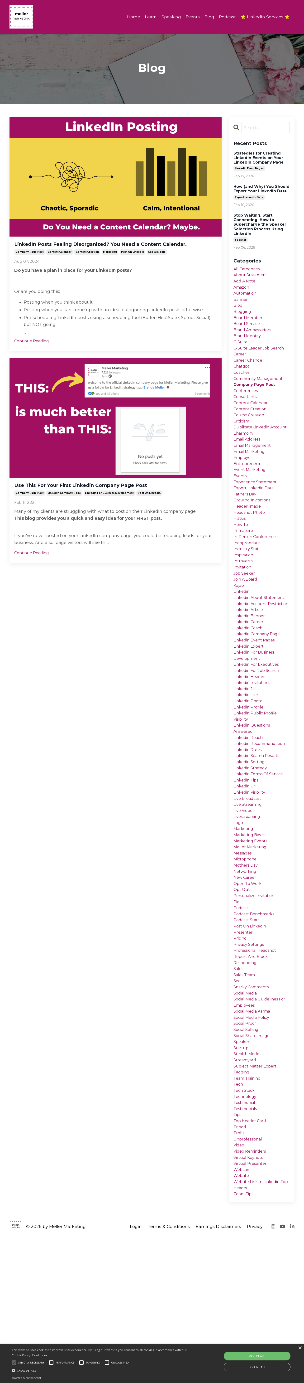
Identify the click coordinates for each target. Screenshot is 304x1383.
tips (237, 1249)
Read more (39, 1355)
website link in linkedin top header (259, 1328)
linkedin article (250, 674)
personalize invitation (256, 1002)
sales (239, 1084)
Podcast (226, 16)
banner (241, 304)
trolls (239, 1269)
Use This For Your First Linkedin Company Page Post (111, 498)
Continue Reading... (32, 352)
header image (248, 544)
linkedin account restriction (252, 664)
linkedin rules (249, 838)
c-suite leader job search (261, 359)
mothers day (247, 968)
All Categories (248, 270)
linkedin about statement (249, 650)
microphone (246, 961)
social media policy (254, 1139)
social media (157, 263)
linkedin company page (64, 507)
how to (241, 564)
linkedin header (251, 749)
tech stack (245, 1221)
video (239, 1283)
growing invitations (254, 537)
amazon (242, 290)
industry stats (248, 591)
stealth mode (247, 1180)
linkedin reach (250, 817)
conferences (246, 407)
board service (248, 331)
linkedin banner (251, 681)
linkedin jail (246, 763)
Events (191, 16)
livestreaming (248, 913)
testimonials (247, 1242)
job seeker (245, 619)
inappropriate (248, 585)
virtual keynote (250, 1297)
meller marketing (251, 948)
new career (246, 982)
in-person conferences (257, 578)
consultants (246, 414)
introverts (243, 605)
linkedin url (246, 879)
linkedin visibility (252, 886)
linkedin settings (252, 852)
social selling (247, 1153)
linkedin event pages (249, 169)
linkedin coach (250, 694)
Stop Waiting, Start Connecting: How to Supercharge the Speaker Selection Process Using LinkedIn (259, 225)
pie (236, 1009)
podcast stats (248, 1030)
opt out (242, 995)
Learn (148, 16)
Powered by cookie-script (26, 1378)
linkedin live (247, 769)
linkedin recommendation (252, 828)
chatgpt (242, 379)
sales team (245, 1091)
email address (248, 468)
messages (244, 954)
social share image (254, 1160)
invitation (243, 612)
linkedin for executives (258, 735)
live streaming (249, 900)
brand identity (248, 345)
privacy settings (250, 1057)
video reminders (252, 1290)
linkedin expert (250, 715)
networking (246, 975)
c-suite (241, 352)
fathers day (246, 530)
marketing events (252, 941)
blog (238, 311)
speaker (240, 240)
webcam (243, 1310)
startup (241, 1173)
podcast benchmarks (256, 1023)
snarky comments (253, 1105)
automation (246, 297)
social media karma (254, 1132)
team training (249, 1208)
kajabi (240, 633)
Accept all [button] (257, 1356)
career (240, 366)
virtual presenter (251, 1303)
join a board (247, 626)
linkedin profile (250, 783)
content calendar (59, 263)
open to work (248, 989)
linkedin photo (249, 776)
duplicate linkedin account (253, 452)
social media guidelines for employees (259, 1122)
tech (238, 1215)
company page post (29, 263)
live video (244, 906)
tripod (240, 1262)
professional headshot (257, 1064)
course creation (250, 434)
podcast (242, 1016)
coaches (242, 386)
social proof (246, 1146)
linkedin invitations (254, 756)
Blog (208, 16)
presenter (243, 1043)
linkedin (242, 639)
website (242, 1317)
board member (249, 324)
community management (261, 393)
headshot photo (250, 550)
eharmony (244, 461)
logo (238, 920)
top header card (251, 1256)
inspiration (244, 598)
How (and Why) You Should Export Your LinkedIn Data (261, 189)
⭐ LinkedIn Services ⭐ (265, 16)
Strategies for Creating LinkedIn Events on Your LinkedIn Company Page (258, 158)
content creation (87, 263)
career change (249, 372)
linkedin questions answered (254, 807)
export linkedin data (249, 197)
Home (130, 16)
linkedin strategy (252, 858)
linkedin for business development (109, 507)
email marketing (251, 482)
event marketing (251, 502)
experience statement (257, 516)
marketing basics (251, 934)
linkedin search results (259, 845)
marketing (110, 263)
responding (246, 1078)
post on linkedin (132, 263)
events (240, 509)
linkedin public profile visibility (257, 794)
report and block (252, 1071)
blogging (243, 317)
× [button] (300, 1348)
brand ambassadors (255, 338)
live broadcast (249, 893)
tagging (242, 1201)
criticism (242, 441)
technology (245, 1228)
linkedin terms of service (261, 865)
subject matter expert (256, 1194)
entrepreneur (247, 496)
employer (243, 489)
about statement (252, 277)
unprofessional (249, 1276)
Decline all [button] (257, 1367)
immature (244, 571)
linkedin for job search (259, 742)
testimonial (246, 1235)
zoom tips (244, 1338)
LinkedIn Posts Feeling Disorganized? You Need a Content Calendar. (106, 250)
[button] (103, 1370)
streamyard (246, 1187)
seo (237, 1098)
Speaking (169, 16)
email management (254, 475)
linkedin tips (247, 872)
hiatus (240, 557)
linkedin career (250, 687)
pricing (241, 1050)
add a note (245, 283)
